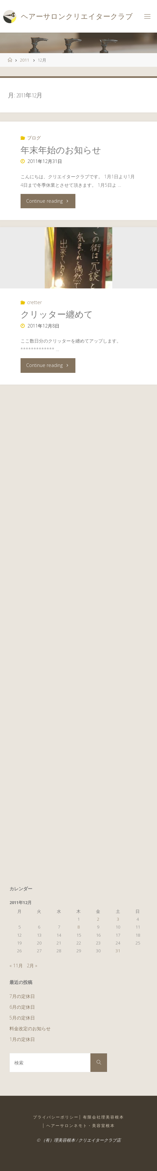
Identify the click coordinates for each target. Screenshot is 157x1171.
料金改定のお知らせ (30, 1028)
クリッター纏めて (57, 314)
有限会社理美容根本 (103, 1117)
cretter (34, 302)
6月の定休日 (22, 1007)
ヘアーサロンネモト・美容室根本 (80, 1125)
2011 (24, 60)
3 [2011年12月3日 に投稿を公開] (118, 919)
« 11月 (16, 965)
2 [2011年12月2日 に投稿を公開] (98, 919)
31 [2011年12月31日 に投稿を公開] (118, 951)
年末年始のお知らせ (61, 150)
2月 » (32, 965)
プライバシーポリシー (56, 1117)
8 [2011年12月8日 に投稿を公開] (78, 927)
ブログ (34, 138)
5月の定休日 (22, 1018)
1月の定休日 (22, 1039)
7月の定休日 (22, 996)
